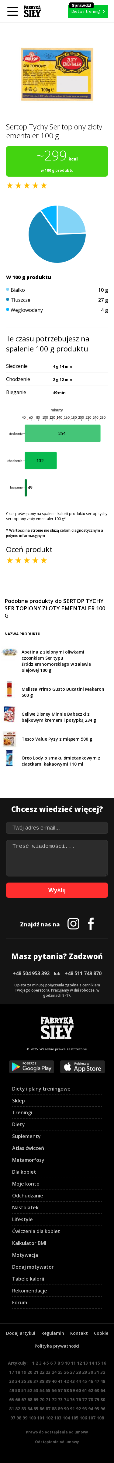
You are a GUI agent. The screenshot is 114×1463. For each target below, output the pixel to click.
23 (48, 1372)
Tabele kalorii (28, 1278)
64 (102, 1390)
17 (11, 1372)
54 (42, 1390)
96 (102, 1409)
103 (57, 1418)
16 (103, 1363)
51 (23, 1390)
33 (11, 1381)
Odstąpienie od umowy (57, 1441)
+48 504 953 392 (31, 973)
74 (66, 1399)
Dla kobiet (24, 1172)
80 (102, 1399)
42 (66, 1381)
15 (97, 1363)
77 (84, 1399)
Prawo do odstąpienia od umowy (57, 1432)
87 (48, 1409)
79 (96, 1399)
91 (72, 1409)
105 (74, 1418)
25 (60, 1372)
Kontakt (79, 1333)
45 (84, 1381)
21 (35, 1372)
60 (78, 1390)
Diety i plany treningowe (41, 1088)
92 (78, 1409)
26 (66, 1372)
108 (100, 1418)
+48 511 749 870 (83, 973)
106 (83, 1418)
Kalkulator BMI (29, 1243)
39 (48, 1381)
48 (102, 1381)
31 (96, 1372)
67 (23, 1399)
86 (42, 1409)
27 (72, 1372)
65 (11, 1399)
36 (29, 1381)
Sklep (18, 1100)
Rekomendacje (29, 1290)
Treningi (22, 1112)
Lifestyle (22, 1219)
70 (42, 1399)
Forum (19, 1302)
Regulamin (52, 1333)
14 (91, 1363)
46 (90, 1381)
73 (60, 1399)
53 (35, 1390)
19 (23, 1372)
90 (66, 1409)
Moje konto (26, 1183)
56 (54, 1390)
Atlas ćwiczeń (28, 1148)
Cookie (101, 1333)
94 (90, 1409)
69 (35, 1399)
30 (90, 1372)
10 (67, 1363)
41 (60, 1381)
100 (32, 1418)
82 (17, 1409)
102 (49, 1418)
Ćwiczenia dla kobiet (36, 1231)
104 (66, 1418)
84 (29, 1409)
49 (11, 1390)
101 (40, 1418)
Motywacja (25, 1255)
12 (79, 1363)
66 (17, 1399)
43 (72, 1381)
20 (29, 1372)
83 (23, 1409)
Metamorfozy (28, 1160)
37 (35, 1381)
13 (85, 1363)
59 (72, 1390)
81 (11, 1409)
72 (54, 1399)
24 (54, 1372)
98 (18, 1418)
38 (42, 1381)
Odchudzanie (27, 1195)
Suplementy (26, 1136)
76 (78, 1399)
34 (17, 1381)
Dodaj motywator (33, 1267)
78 (90, 1399)
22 (42, 1372)
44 (78, 1381)
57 (60, 1390)
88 (54, 1409)
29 (84, 1372)
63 (96, 1390)
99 (24, 1418)
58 (66, 1390)
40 (54, 1381)
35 (23, 1381)
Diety (18, 1124)
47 (96, 1381)
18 (17, 1372)
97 (12, 1418)
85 (35, 1409)
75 (72, 1399)
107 (91, 1418)
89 (60, 1409)
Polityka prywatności (57, 1346)
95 (96, 1409)
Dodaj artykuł (20, 1333)
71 (48, 1399)
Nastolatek (25, 1207)
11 (73, 1363)
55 (48, 1390)
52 (29, 1390)
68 (29, 1399)
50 (17, 1390)
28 (78, 1372)
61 (84, 1390)
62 (90, 1390)
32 (102, 1372)
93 (84, 1409)
